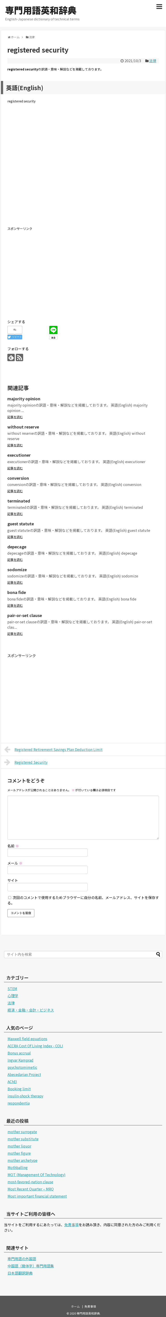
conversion (18, 478)
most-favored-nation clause (30, 1181)
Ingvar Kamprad (20, 1060)
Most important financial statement (37, 1196)
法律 (152, 60)
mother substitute (23, 1138)
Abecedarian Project (24, 1074)
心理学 (13, 995)
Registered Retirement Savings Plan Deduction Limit (53, 749)
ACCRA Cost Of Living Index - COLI (35, 1045)
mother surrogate (22, 1131)
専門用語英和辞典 (40, 10)
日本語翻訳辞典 (20, 1273)
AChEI (12, 1081)
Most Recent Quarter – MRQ (31, 1189)
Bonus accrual (19, 1053)
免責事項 (71, 1224)
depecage (16, 546)
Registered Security (26, 762)
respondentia (19, 1103)
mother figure (19, 1153)
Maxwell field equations (27, 1038)
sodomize (17, 569)
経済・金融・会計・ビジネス (31, 1010)
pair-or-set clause (24, 615)
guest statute (20, 523)
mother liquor (19, 1146)
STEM (12, 988)
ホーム (75, 1306)
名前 (13, 845)
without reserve (23, 427)
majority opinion (23, 398)
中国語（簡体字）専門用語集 (31, 1265)
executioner (19, 455)
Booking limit (19, 1088)
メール (15, 863)
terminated (18, 501)
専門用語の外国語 (22, 1258)
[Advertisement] (83, 168)
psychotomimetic (22, 1067)
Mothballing (18, 1167)
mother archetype (22, 1160)
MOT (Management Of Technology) (37, 1174)
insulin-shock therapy (25, 1096)
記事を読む (15, 417)
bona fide (16, 592)
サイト (12, 880)
